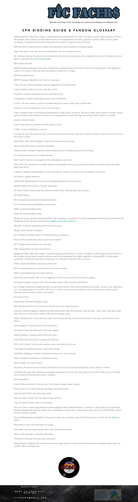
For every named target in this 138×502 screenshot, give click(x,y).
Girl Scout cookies (43, 59)
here (37, 446)
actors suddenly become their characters (60, 221)
